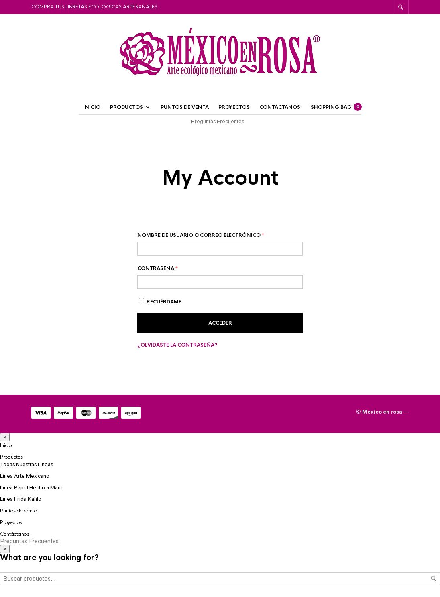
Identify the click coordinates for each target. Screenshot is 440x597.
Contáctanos (279, 107)
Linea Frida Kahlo (20, 499)
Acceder (220, 323)
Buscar (433, 578)
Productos (126, 107)
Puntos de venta (185, 107)
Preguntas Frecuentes (217, 121)
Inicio (91, 107)
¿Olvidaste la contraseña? (177, 345)
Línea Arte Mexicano (24, 476)
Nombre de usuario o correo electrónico (200, 235)
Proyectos (234, 107)
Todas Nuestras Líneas (26, 464)
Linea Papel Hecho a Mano (32, 488)
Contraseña (157, 268)
